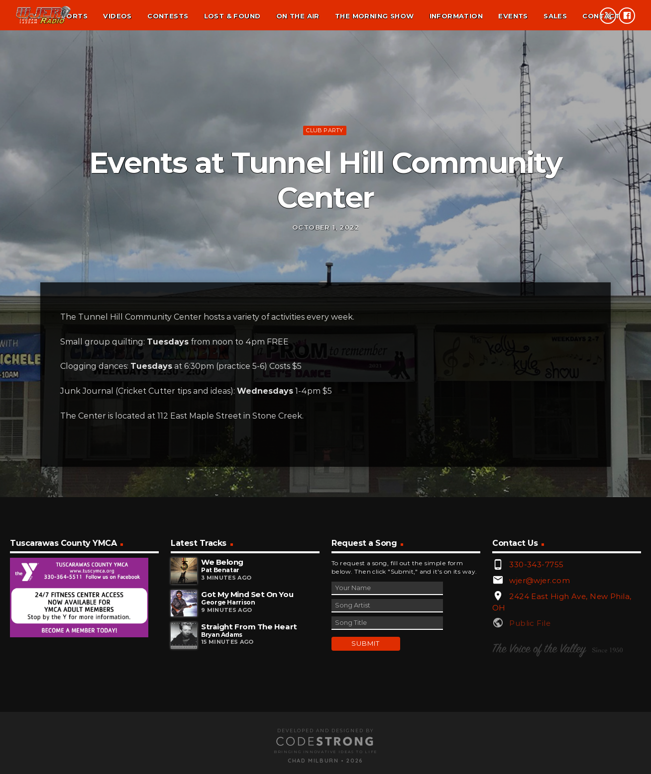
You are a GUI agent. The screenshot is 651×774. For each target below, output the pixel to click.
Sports (72, 16)
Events (513, 16)
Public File (529, 757)
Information (456, 16)
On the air (298, 16)
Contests (167, 16)
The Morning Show (374, 16)
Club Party (324, 192)
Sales (555, 16)
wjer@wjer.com (539, 714)
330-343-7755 (536, 698)
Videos (117, 16)
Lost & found (232, 16)
